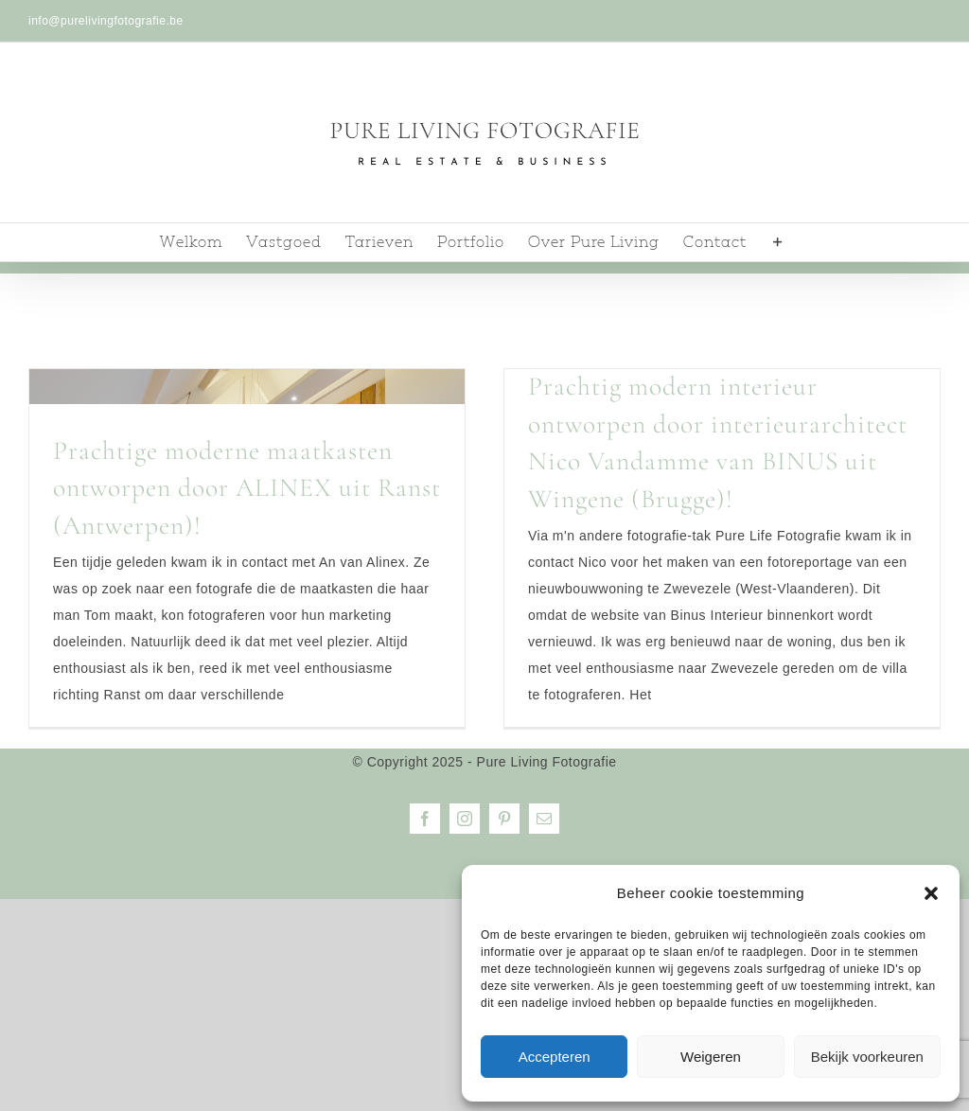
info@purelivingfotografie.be (106, 20)
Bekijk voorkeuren (867, 1057)
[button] (931, 893)
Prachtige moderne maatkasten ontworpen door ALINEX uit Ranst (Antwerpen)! (247, 487)
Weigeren (710, 1057)
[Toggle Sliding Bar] (778, 242)
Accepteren (554, 1057)
